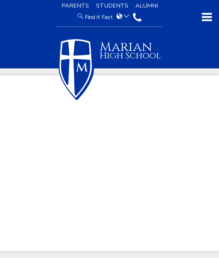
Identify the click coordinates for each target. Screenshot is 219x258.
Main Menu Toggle (207, 17)
